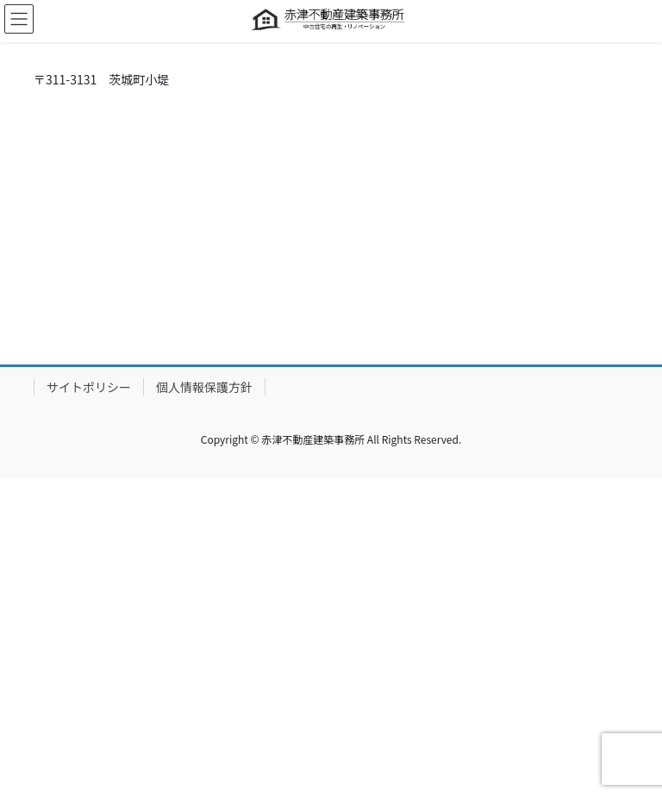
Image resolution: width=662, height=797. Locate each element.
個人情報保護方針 (204, 386)
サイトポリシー (89, 386)
